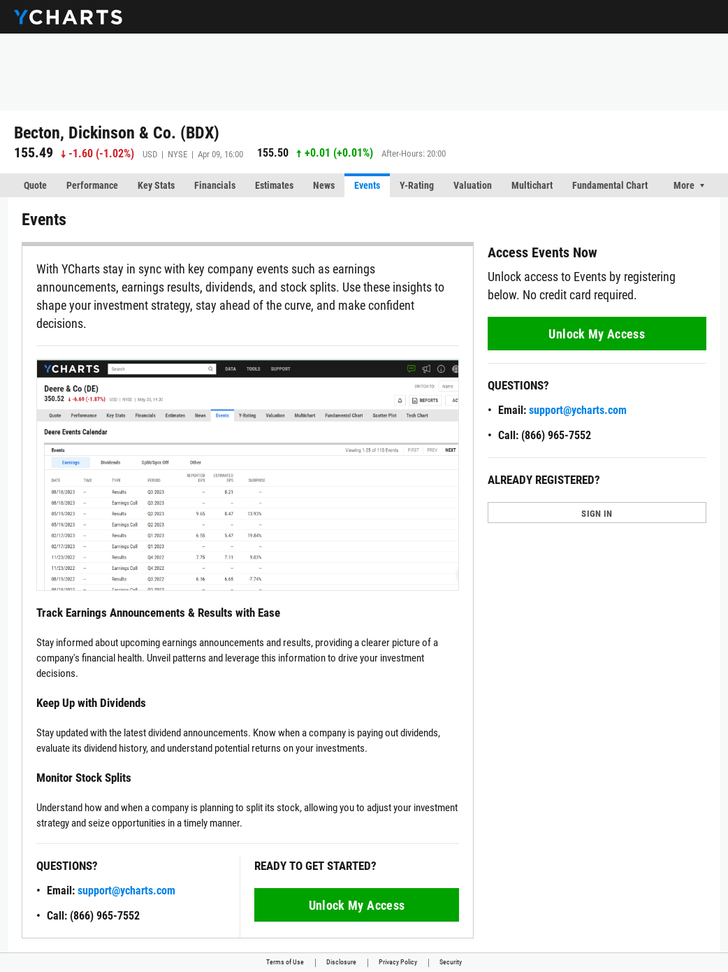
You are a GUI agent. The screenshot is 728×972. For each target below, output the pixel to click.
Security (450, 962)
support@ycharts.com (126, 890)
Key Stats (156, 185)
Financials (214, 185)
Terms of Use (285, 962)
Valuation (472, 185)
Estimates (274, 185)
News (324, 185)
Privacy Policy (398, 962)
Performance (92, 185)
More (684, 185)
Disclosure (341, 962)
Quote (35, 185)
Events (367, 185)
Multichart (532, 185)
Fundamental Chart (610, 185)
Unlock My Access (357, 905)
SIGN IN (596, 513)
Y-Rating (417, 185)
